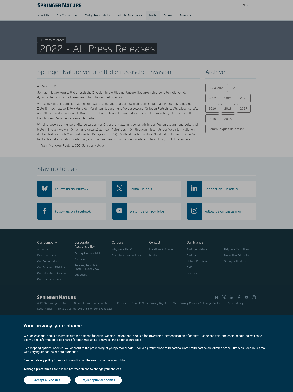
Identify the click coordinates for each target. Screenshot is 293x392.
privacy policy (44, 360)
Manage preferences (38, 369)
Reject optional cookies (98, 380)
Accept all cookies (47, 380)
